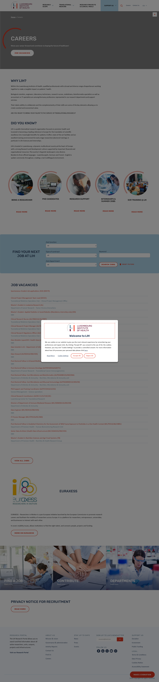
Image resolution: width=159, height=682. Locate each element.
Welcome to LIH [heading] (79, 335)
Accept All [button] (77, 356)
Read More (51, 356)
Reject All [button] (89, 356)
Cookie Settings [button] (63, 356)
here (86, 350)
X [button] (115, 322)
